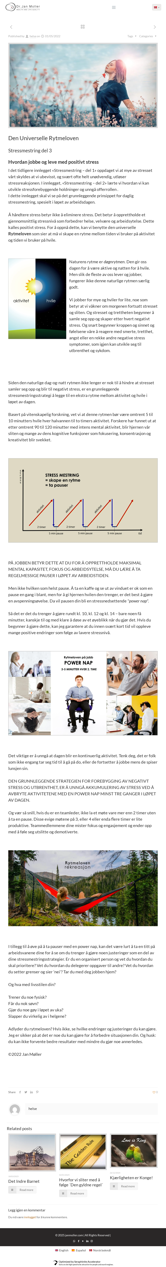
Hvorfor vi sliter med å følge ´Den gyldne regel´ (81, 1182)
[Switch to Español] (78, 1250)
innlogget (30, 1217)
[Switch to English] (61, 1250)
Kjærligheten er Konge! (131, 1177)
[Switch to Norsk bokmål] (100, 1250)
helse (33, 36)
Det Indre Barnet (24, 1181)
